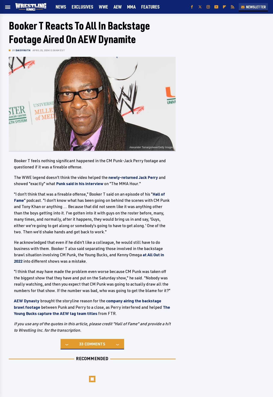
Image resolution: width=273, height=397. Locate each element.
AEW (118, 7)
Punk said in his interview (79, 183)
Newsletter (253, 6)
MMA (131, 7)
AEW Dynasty (26, 300)
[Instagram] (208, 7)
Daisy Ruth (23, 50)
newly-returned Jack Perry (133, 177)
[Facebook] (192, 7)
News (61, 7)
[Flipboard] (224, 7)
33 (81, 344)
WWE (103, 7)
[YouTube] (216, 7)
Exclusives (82, 7)
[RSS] (232, 7)
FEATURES (150, 7)
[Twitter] (200, 7)
